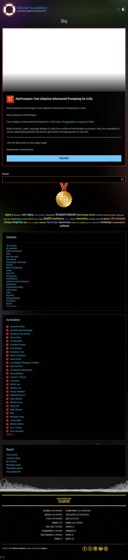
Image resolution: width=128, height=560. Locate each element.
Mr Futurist (11, 461)
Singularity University (16, 262)
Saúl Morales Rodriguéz (21, 330)
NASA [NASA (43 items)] (25, 223)
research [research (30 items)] (73, 223)
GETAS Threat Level (64, 501)
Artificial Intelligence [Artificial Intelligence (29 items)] (40, 215)
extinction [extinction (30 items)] (24, 219)
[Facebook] (85, 548)
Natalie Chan (16, 402)
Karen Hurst (15, 359)
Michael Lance (17, 417)
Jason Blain (15, 420)
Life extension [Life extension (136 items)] (117, 218)
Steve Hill (14, 406)
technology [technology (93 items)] (106, 222)
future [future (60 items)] (30, 219)
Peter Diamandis (14, 251)
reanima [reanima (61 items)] (42, 222)
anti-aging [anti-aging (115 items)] (27, 215)
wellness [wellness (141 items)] (64, 226)
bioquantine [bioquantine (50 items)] (50, 215)
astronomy (11, 284)
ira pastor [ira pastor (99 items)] (105, 218)
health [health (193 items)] (47, 219)
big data (10, 295)
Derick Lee (15, 384)
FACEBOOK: (47, 511)
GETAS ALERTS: (71, 515)
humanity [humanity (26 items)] (67, 219)
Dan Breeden (16, 341)
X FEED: (48, 519)
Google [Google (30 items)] (41, 219)
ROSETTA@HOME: (47, 535)
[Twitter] (90, 548)
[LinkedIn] (95, 548)
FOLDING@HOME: (47, 531)
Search (122, 179)
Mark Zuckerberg (14, 267)
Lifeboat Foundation (18, 548)
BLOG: (67, 519)
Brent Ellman (16, 409)
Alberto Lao (15, 388)
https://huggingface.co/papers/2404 (75, 121)
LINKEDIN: (47, 515)
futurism (30, 150)
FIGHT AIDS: (50, 527)
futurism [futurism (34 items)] (36, 219)
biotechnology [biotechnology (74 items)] (83, 215)
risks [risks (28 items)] (78, 223)
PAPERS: (68, 535)
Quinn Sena (15, 337)
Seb (12, 413)
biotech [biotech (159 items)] (71, 215)
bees (8, 292)
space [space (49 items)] (89, 222)
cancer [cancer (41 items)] (113, 215)
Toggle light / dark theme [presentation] (123, 9)
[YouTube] (100, 548)
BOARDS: (69, 523)
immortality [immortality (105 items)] (82, 218)
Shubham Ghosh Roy (20, 334)
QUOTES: (68, 539)
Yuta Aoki (14, 380)
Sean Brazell (16, 398)
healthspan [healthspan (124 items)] (58, 218)
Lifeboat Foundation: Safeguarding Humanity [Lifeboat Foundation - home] (57, 9)
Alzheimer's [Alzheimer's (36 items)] (17, 215)
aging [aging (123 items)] (8, 215)
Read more (64, 158)
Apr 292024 (10, 99)
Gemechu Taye (17, 352)
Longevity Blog (13, 458)
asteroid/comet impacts (17, 281)
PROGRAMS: (70, 531)
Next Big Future (13, 465)
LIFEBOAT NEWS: (71, 511)
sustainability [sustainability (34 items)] (96, 223)
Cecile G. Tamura (19, 150)
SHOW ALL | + (10, 434)
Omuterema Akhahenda (21, 370)
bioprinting (11, 306)
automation (11, 290)
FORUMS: (57, 539)
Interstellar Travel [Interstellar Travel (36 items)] (94, 219)
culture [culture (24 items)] (5, 219)
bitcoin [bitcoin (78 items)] (92, 215)
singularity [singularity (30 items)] (83, 223)
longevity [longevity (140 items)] (18, 222)
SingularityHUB (13, 471)
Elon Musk (11, 259)
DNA (8, 254)
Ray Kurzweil (12, 256)
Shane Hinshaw (17, 391)
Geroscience (12, 454)
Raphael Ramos (17, 395)
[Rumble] (106, 548)
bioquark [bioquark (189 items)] (61, 215)
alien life (10, 273)
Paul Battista (16, 348)
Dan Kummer (16, 366)
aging (9, 270)
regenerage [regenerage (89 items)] (52, 222)
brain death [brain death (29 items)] (107, 215)
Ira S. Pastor (16, 427)
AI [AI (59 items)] (12, 215)
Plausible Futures (14, 468)
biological (10, 301)
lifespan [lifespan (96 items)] (8, 222)
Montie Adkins (17, 424)
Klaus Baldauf (16, 373)
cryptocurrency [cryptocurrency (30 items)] (120, 215)
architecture (11, 278)
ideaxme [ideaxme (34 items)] (72, 219)
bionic (9, 303)
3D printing (11, 245)
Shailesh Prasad (17, 344)
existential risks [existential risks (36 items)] (16, 219)
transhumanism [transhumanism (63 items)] (118, 222)
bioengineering (13, 298)
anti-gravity (11, 276)
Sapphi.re (44, 548)
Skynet (9, 265)
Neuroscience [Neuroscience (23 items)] (31, 223)
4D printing (11, 248)
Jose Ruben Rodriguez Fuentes (24, 362)
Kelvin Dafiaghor (18, 355)
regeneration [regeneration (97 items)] (64, 222)
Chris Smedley (17, 431)
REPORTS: (69, 527)
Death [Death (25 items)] (9, 219)
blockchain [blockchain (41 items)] (99, 215)
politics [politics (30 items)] (36, 223)
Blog (64, 21)
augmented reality (14, 287)
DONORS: (55, 523)
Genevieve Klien (17, 326)
